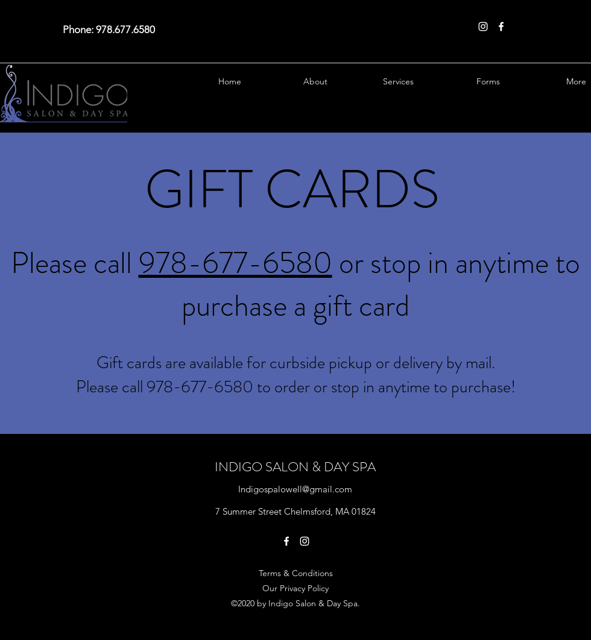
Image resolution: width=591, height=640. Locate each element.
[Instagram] (483, 26)
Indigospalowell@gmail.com (295, 489)
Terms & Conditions (296, 573)
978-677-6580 (235, 263)
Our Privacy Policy (295, 588)
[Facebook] (501, 26)
